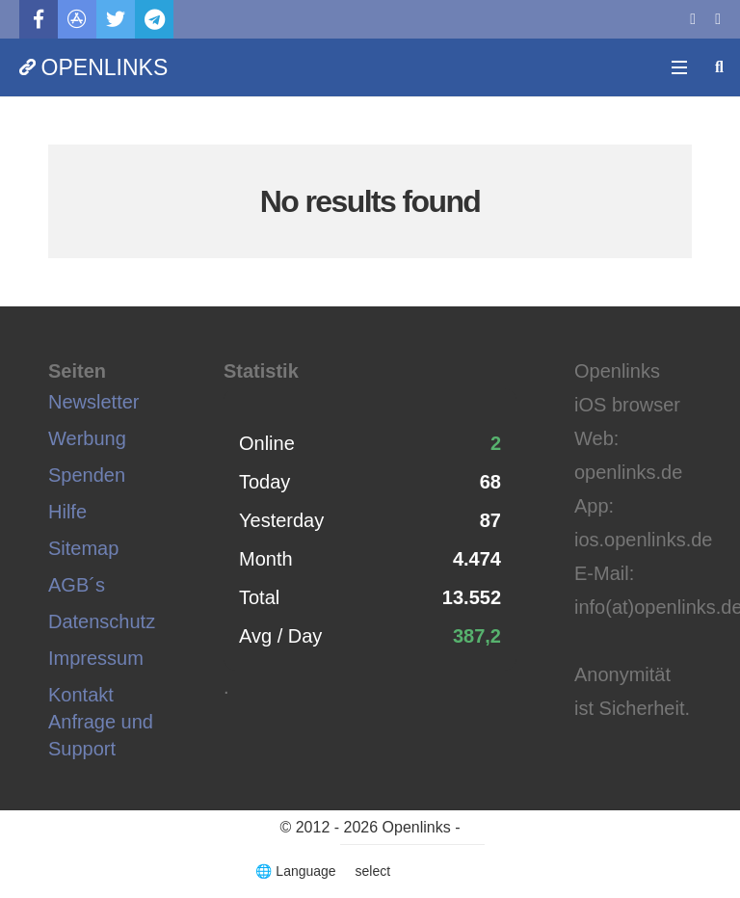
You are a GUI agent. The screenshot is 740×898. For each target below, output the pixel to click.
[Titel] (77, 19)
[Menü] (679, 67)
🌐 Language (297, 871)
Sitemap (83, 548)
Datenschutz (101, 621)
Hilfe (67, 511)
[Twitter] (115, 19)
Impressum (96, 658)
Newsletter (93, 401)
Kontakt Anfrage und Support (100, 721)
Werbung (87, 438)
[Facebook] (38, 19)
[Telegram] (154, 19)
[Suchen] (719, 67)
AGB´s (76, 584)
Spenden (86, 475)
